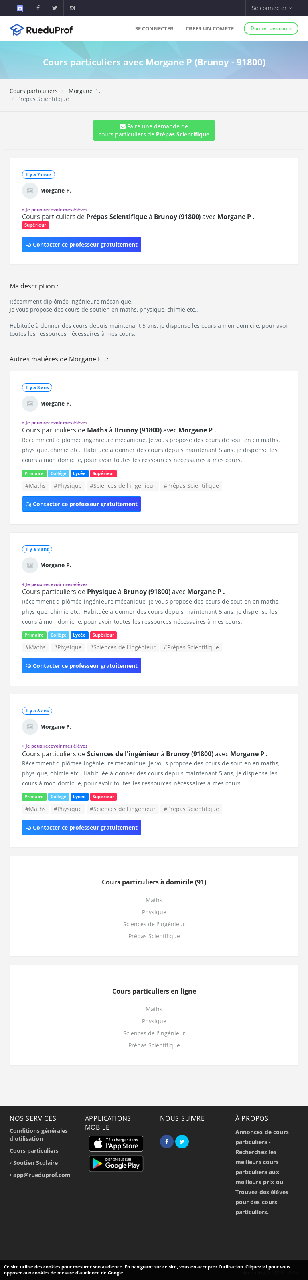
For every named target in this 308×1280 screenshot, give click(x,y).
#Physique (68, 485)
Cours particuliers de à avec (138, 216)
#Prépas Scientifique (191, 485)
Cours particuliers (34, 91)
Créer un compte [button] (210, 28)
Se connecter (154, 28)
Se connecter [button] (272, 8)
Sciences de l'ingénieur (154, 924)
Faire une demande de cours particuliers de (154, 130)
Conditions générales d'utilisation (39, 1134)
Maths (154, 900)
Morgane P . (84, 91)
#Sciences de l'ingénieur (123, 485)
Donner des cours (271, 28)
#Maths (35, 485)
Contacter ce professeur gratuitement (82, 244)
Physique (154, 912)
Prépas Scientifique (154, 936)
